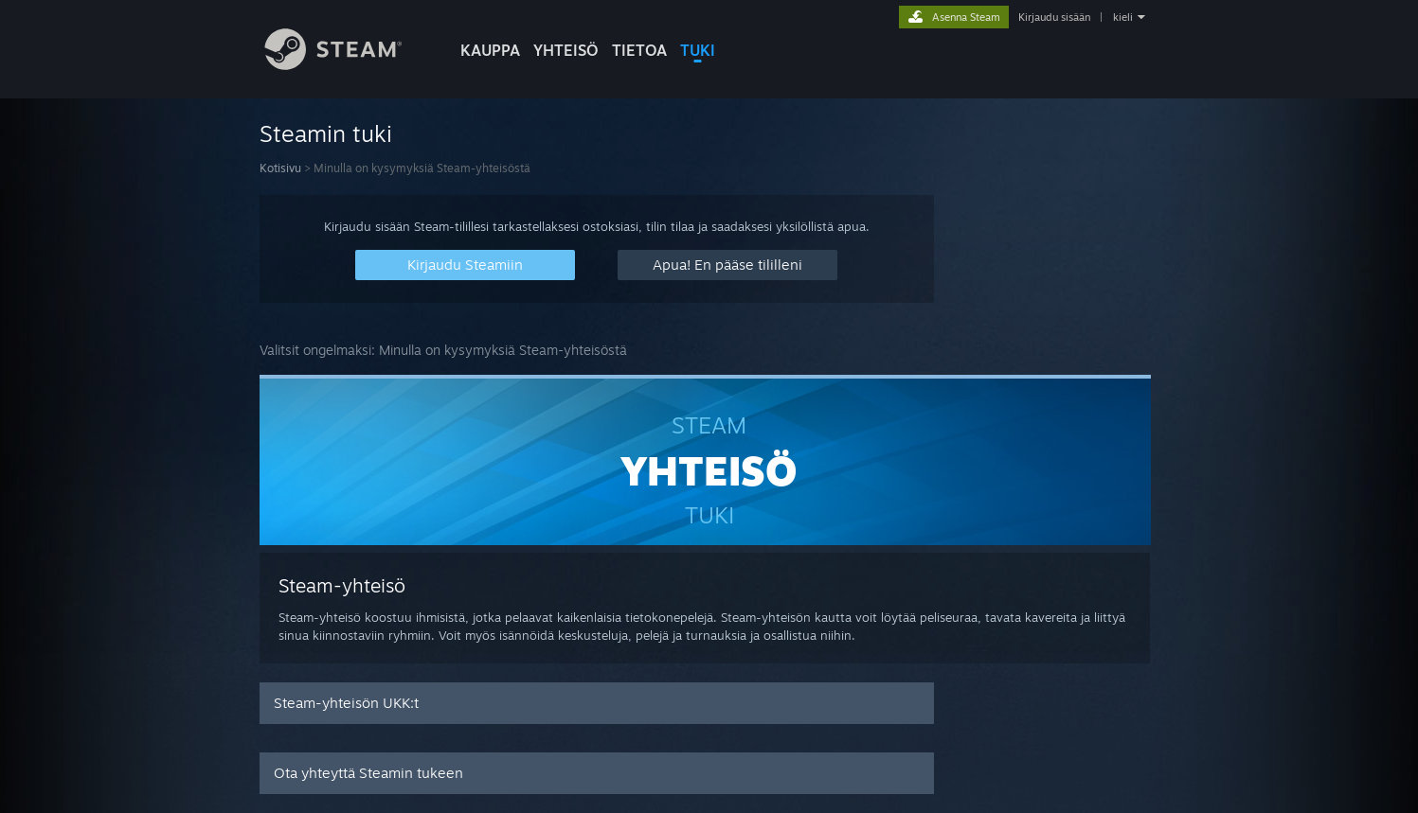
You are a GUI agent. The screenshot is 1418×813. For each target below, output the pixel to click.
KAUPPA (490, 50)
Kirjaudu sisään (1054, 17)
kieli (1123, 17)
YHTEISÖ (566, 50)
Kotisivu (280, 168)
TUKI (697, 50)
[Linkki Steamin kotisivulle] (347, 65)
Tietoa (639, 50)
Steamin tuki (326, 133)
